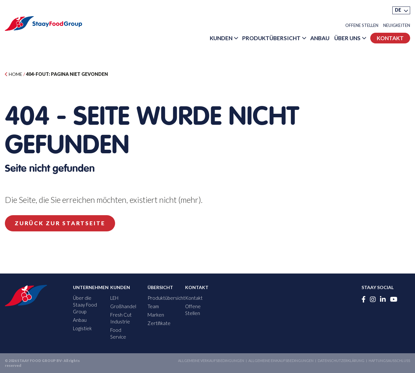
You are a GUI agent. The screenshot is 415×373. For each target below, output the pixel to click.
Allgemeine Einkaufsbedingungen (281, 360)
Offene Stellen (361, 25)
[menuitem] (401, 10)
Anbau (319, 38)
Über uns (347, 38)
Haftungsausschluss (389, 360)
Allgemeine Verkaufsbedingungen (211, 360)
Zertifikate (159, 323)
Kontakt (390, 38)
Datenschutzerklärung (341, 360)
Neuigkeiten (396, 25)
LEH (114, 298)
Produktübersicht (271, 38)
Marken (156, 315)
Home (13, 74)
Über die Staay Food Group (85, 304)
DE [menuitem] (398, 10)
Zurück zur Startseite (60, 223)
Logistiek (82, 328)
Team (153, 306)
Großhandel (123, 306)
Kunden (221, 38)
